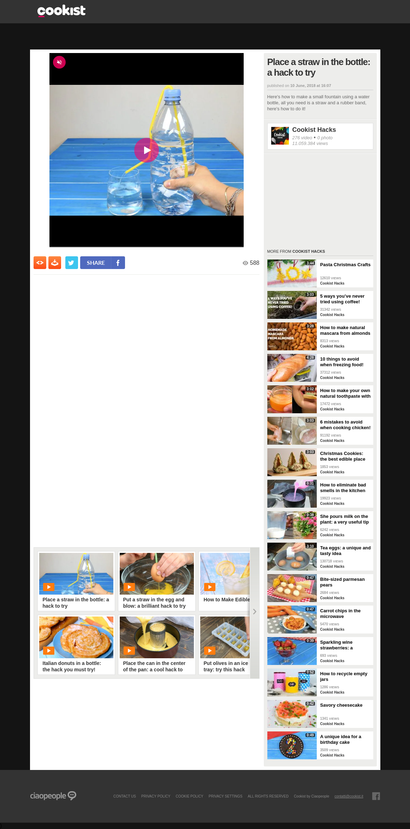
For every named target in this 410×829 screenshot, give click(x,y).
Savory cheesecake (341, 705)
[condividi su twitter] (71, 262)
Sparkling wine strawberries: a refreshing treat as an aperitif (343, 645)
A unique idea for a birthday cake (341, 739)
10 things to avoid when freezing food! (342, 361)
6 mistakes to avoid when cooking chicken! (345, 424)
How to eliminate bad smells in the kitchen (343, 487)
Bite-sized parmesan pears (342, 582)
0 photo (324, 137)
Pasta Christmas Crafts (345, 264)
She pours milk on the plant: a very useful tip (344, 519)
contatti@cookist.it (348, 796)
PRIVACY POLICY (155, 796)
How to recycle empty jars (344, 676)
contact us (124, 796)
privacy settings (226, 796)
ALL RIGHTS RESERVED (268, 796)
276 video (302, 137)
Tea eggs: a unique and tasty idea (345, 550)
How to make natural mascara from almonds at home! (345, 330)
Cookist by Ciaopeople (311, 796)
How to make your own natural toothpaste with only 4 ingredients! (345, 393)
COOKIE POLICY (189, 796)
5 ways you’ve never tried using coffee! (342, 298)
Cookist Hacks (314, 129)
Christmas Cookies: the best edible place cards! (343, 456)
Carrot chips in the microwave (340, 613)
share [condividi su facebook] (96, 262)
